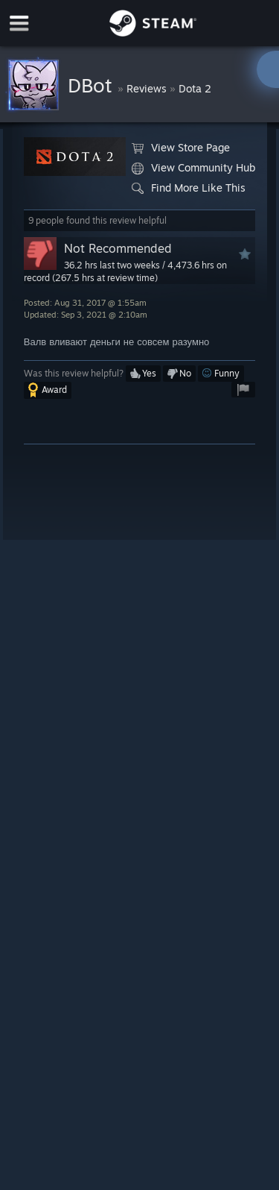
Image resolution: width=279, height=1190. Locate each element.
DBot (93, 85)
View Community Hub (193, 167)
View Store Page (181, 147)
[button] (143, 373)
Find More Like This (189, 188)
